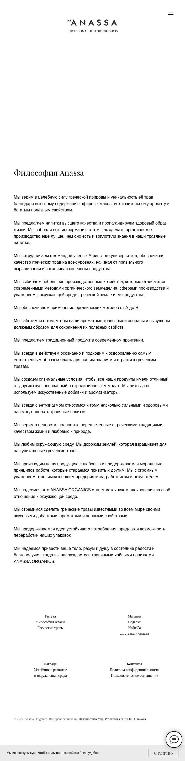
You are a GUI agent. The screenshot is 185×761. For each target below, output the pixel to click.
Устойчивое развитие (50, 670)
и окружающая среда (50, 676)
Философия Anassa (50, 622)
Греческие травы (51, 628)
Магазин (134, 616)
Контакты (134, 664)
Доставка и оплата (134, 633)
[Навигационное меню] (170, 14)
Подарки (134, 622)
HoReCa (134, 628)
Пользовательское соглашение (134, 676)
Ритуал (50, 616)
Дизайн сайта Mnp (91, 719)
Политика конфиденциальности (134, 670)
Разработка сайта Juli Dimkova (125, 719)
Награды (50, 664)
